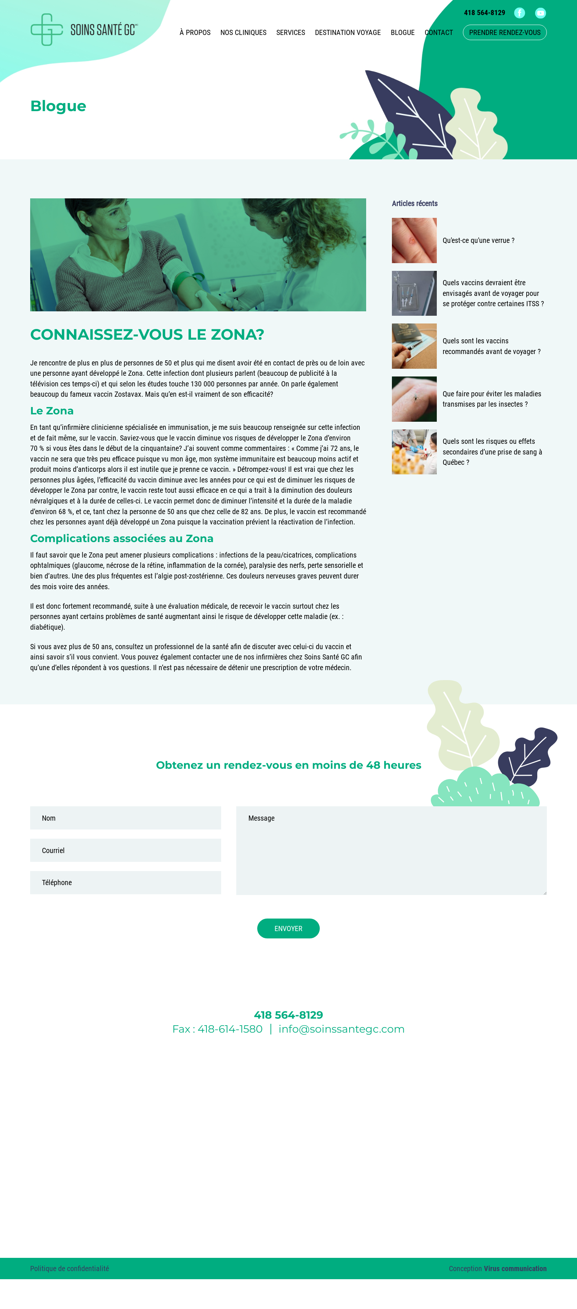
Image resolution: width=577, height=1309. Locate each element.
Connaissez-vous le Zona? (147, 334)
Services (290, 32)
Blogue (403, 32)
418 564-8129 (484, 12)
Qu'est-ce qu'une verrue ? (478, 240)
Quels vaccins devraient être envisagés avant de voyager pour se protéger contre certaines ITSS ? (493, 293)
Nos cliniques (243, 32)
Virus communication (515, 1268)
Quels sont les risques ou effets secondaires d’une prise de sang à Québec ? (492, 452)
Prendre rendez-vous (505, 32)
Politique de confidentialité (69, 1268)
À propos (195, 32)
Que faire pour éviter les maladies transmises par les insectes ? (492, 399)
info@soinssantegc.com (342, 1028)
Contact (439, 32)
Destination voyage (348, 32)
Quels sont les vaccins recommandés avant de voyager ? (492, 346)
